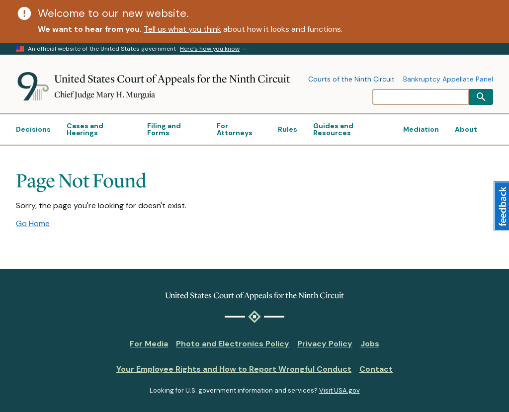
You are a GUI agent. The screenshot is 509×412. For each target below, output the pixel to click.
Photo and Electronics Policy (232, 343)
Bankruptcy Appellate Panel (448, 79)
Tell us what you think (182, 29)
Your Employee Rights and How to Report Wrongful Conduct (233, 369)
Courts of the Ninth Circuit (351, 79)
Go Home (33, 223)
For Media (149, 343)
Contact (376, 369)
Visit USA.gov (339, 390)
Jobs (369, 343)
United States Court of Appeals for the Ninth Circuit (172, 78)
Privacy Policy (324, 343)
